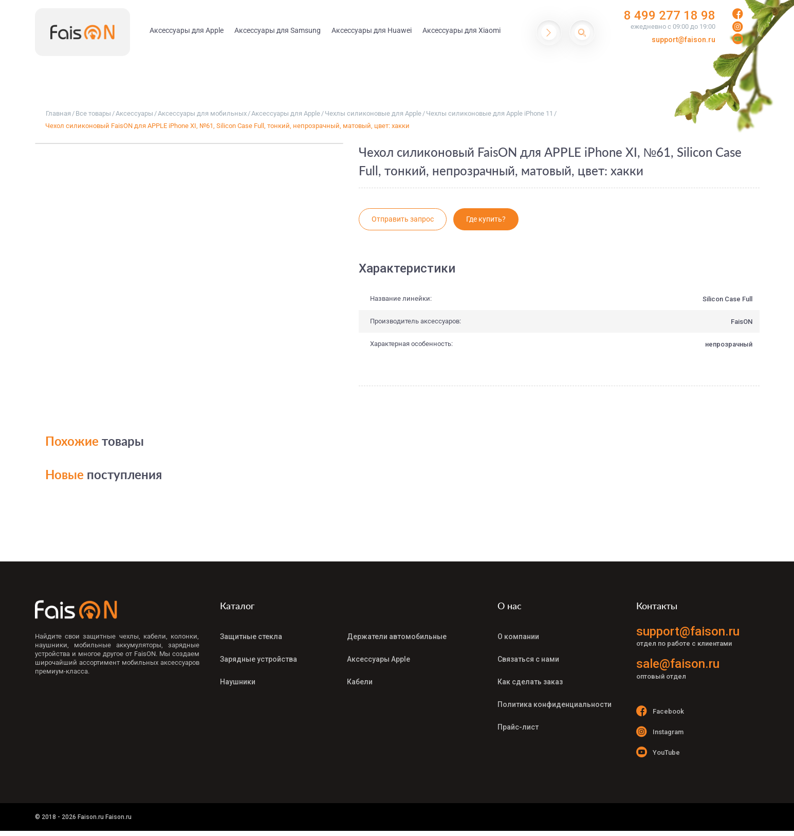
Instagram (660, 731)
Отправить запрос (403, 219)
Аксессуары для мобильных (202, 113)
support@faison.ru (683, 39)
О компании (518, 636)
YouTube (658, 752)
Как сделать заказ (530, 682)
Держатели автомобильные (397, 636)
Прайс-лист (518, 727)
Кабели (360, 682)
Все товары (93, 113)
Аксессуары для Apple (285, 113)
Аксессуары (134, 113)
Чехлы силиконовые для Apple (373, 113)
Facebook (660, 710)
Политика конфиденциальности (554, 704)
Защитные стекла (251, 636)
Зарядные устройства (258, 659)
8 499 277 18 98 (669, 15)
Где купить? (486, 219)
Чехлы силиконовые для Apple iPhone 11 (489, 113)
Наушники (237, 682)
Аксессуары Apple (378, 659)
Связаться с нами (528, 659)
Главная (58, 113)
